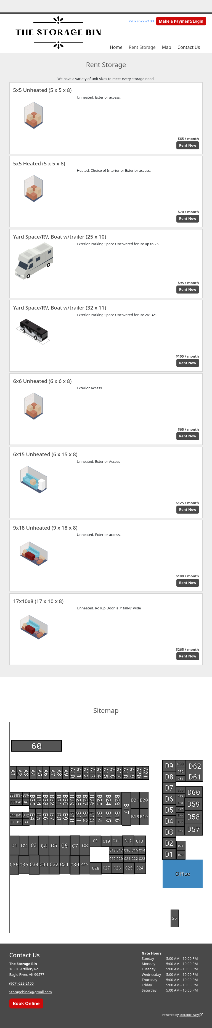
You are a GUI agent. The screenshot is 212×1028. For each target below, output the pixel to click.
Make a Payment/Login (181, 21)
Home (116, 47)
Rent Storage (142, 47)
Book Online (26, 1003)
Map (166, 47)
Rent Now (187, 145)
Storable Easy (191, 1015)
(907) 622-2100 (141, 21)
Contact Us (188, 47)
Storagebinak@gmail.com (30, 992)
